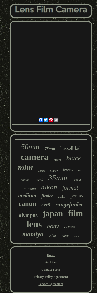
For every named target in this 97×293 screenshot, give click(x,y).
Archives (51, 262)
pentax (77, 196)
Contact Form (50, 269)
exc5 (45, 205)
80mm (69, 227)
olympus (28, 215)
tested (39, 180)
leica (76, 179)
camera (35, 157)
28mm (41, 170)
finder (47, 196)
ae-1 (81, 170)
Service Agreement (50, 284)
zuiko (61, 197)
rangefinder (69, 204)
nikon (49, 187)
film (75, 213)
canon (27, 204)
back (77, 236)
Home (51, 255)
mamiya (32, 234)
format (70, 188)
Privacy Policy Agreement (51, 277)
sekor (52, 236)
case (65, 236)
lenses (68, 170)
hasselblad (70, 148)
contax (25, 180)
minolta (30, 189)
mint (25, 167)
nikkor (54, 170)
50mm (30, 147)
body (53, 226)
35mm (57, 177)
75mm (49, 148)
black (73, 158)
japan (53, 213)
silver (57, 160)
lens (34, 224)
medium (27, 195)
